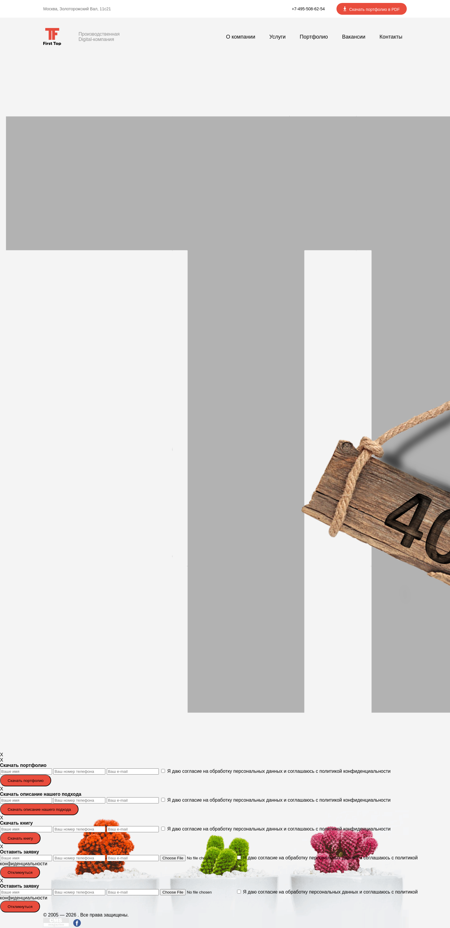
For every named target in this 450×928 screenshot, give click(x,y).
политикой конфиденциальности (355, 771)
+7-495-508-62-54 (308, 8)
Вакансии (353, 37)
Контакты (390, 37)
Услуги (277, 37)
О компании (240, 37)
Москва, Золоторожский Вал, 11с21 (77, 8)
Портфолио (314, 37)
